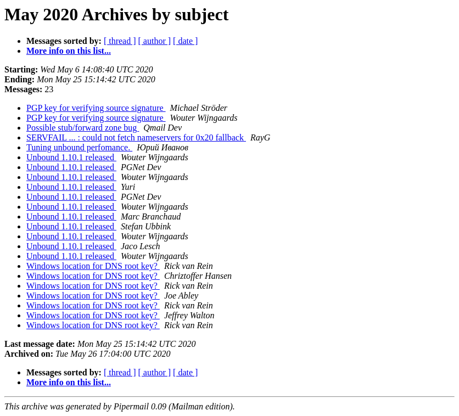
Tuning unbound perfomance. (79, 147)
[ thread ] (120, 41)
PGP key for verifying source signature (96, 108)
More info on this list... (68, 50)
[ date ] (185, 41)
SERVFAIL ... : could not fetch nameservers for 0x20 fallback (136, 137)
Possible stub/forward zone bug (82, 127)
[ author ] (154, 41)
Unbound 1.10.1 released (71, 157)
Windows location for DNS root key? (93, 266)
